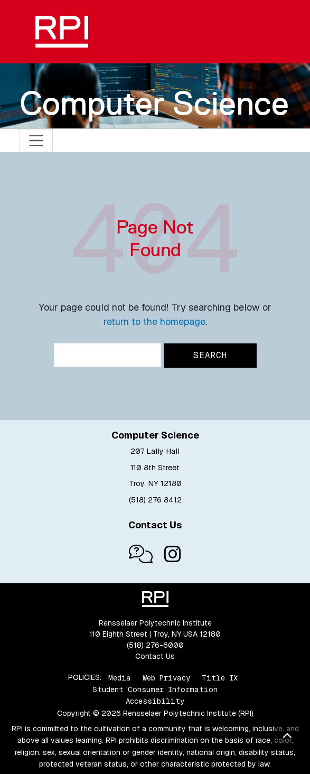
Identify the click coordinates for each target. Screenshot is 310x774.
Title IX (220, 677)
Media (119, 677)
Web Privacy (166, 677)
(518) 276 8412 (155, 500)
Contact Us (155, 656)
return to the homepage (154, 321)
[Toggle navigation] (36, 141)
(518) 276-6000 (155, 645)
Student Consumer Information (155, 689)
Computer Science (154, 103)
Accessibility (155, 701)
